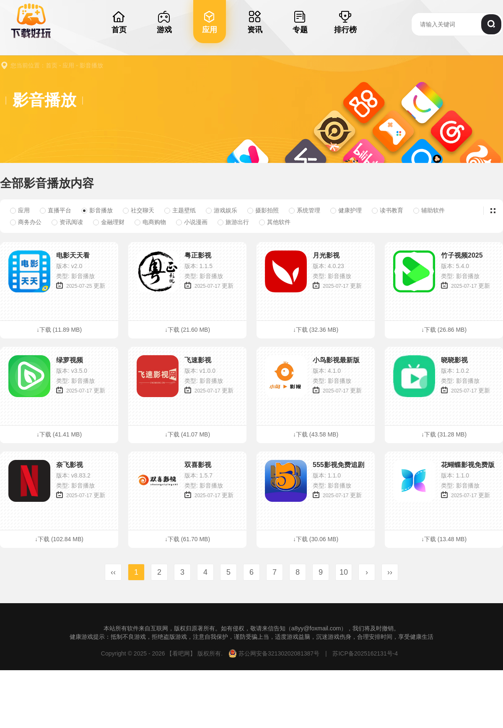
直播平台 (55, 210)
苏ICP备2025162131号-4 (364, 653)
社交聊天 (138, 210)
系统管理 (304, 210)
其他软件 (274, 222)
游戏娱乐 (221, 210)
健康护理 (346, 210)
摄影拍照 (263, 210)
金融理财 (108, 222)
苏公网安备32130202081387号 (274, 653)
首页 (51, 65)
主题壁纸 (180, 210)
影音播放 (91, 65)
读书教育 (387, 210)
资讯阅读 (67, 222)
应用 (68, 65)
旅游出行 (233, 222)
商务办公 (25, 222)
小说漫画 (191, 222)
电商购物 (150, 222)
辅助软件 (429, 210)
